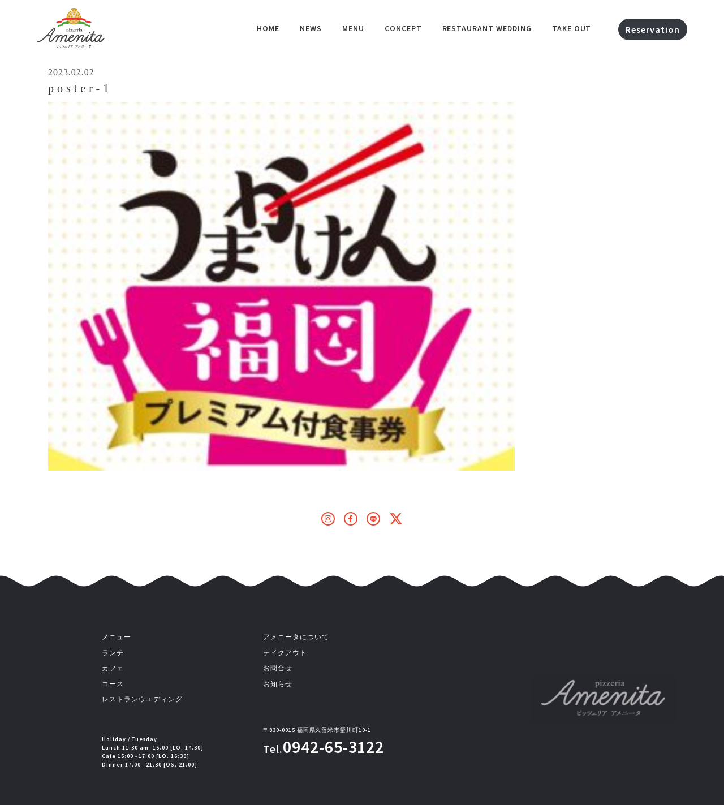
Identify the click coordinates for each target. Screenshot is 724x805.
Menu (353, 28)
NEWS (311, 28)
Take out (572, 28)
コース (113, 684)
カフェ (113, 668)
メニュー (116, 637)
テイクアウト (285, 653)
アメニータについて (296, 637)
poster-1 (80, 88)
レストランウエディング (142, 699)
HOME (268, 28)
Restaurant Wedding (487, 28)
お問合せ (277, 668)
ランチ (113, 653)
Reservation (653, 29)
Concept (403, 28)
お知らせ (277, 684)
